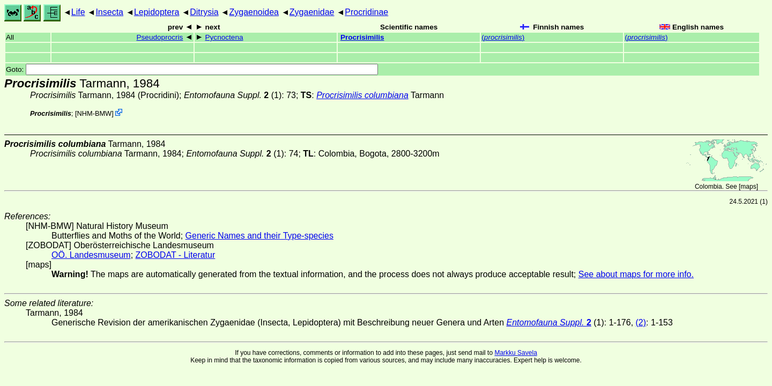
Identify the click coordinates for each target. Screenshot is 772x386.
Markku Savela (515, 353)
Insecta (109, 12)
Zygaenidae (312, 12)
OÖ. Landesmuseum (91, 254)
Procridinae (366, 12)
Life (78, 12)
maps (748, 186)
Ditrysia (204, 12)
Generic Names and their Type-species (259, 235)
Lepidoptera (157, 12)
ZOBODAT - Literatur (176, 254)
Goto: (192, 69)
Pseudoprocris (159, 37)
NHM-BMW (94, 113)
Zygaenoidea (254, 12)
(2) (641, 322)
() (502, 37)
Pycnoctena (224, 37)
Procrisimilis (362, 37)
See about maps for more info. (636, 274)
